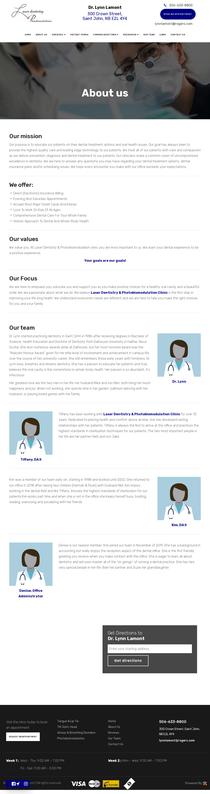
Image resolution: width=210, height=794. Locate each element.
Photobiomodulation (70, 738)
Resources (131, 34)
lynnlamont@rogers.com (174, 24)
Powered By (196, 783)
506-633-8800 (181, 5)
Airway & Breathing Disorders (76, 732)
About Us (41, 34)
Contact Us (178, 34)
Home (28, 34)
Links (163, 34)
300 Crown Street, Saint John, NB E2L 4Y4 (105, 16)
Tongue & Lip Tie (68, 721)
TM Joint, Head (67, 727)
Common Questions (105, 34)
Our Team (149, 34)
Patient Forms (79, 34)
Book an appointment (178, 14)
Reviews (113, 732)
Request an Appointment (23, 737)
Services (59, 34)
